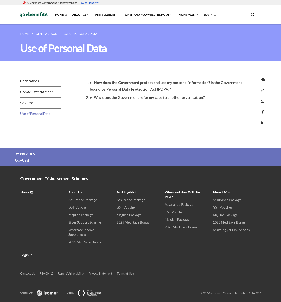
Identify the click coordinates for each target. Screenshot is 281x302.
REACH (44, 273)
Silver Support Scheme (84, 222)
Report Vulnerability (71, 273)
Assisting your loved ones (231, 230)
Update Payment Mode (36, 92)
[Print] (261, 80)
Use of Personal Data (35, 114)
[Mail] (261, 99)
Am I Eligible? (105, 14)
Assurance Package (82, 200)
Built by (87, 292)
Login (208, 14)
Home (59, 14)
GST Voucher (78, 207)
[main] (140, 95)
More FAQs (186, 14)
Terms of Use (125, 273)
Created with (42, 292)
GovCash (26, 103)
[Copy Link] (261, 90)
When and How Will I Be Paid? (146, 14)
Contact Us (27, 273)
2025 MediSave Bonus (84, 242)
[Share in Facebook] (261, 109)
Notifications (29, 81)
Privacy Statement (100, 273)
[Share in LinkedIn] (261, 120)
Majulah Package (80, 215)
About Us (79, 14)
